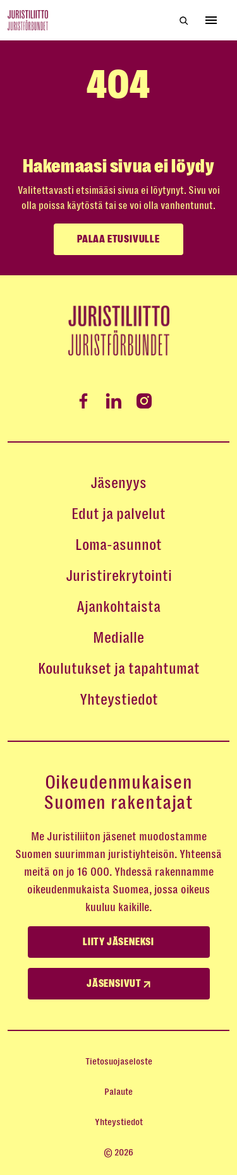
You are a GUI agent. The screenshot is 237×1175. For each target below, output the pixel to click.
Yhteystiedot (119, 699)
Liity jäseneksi (118, 942)
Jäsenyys (118, 483)
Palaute (118, 1091)
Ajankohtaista (118, 607)
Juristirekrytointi (119, 576)
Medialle (118, 638)
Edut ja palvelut (118, 514)
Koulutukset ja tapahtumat (119, 668)
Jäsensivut (118, 983)
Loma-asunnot (118, 545)
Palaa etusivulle (118, 239)
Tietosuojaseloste (118, 1061)
